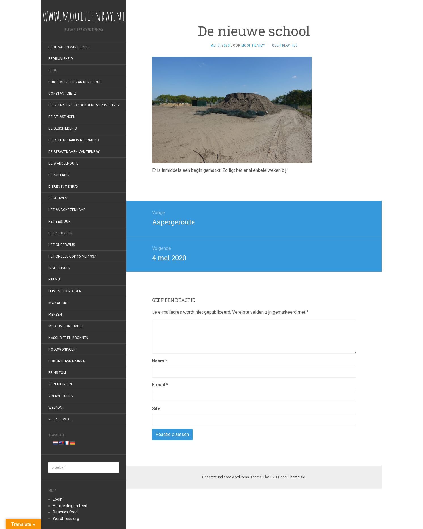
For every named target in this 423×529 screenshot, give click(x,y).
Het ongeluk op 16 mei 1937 (72, 256)
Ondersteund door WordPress (225, 477)
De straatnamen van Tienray (74, 152)
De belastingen (61, 117)
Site (156, 408)
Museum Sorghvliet (66, 326)
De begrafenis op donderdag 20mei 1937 (83, 105)
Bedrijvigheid (60, 59)
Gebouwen (57, 198)
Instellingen (59, 268)
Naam (159, 361)
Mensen (55, 315)
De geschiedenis (62, 128)
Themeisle (296, 477)
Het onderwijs (61, 245)
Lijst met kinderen (64, 291)
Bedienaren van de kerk (69, 47)
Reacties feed (65, 512)
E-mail (160, 384)
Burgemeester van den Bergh (74, 82)
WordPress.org (66, 518)
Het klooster (60, 233)
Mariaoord (58, 303)
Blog (52, 70)
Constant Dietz (62, 94)
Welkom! (56, 408)
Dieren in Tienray (63, 187)
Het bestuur (59, 222)
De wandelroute (63, 163)
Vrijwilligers (60, 396)
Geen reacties (284, 45)
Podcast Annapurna (66, 361)
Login (57, 499)
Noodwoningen (62, 349)
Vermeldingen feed (70, 505)
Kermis (54, 280)
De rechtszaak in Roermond (73, 140)
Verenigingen (60, 384)
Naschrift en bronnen (68, 338)
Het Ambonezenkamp (66, 210)
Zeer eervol (59, 419)
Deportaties (59, 175)
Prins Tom (57, 373)
